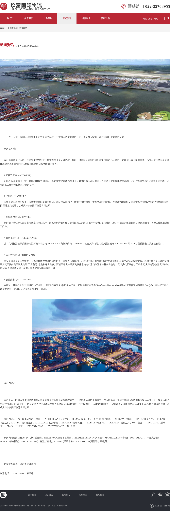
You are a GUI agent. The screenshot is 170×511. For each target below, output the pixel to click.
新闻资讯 (67, 18)
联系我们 (105, 18)
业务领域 (47, 18)
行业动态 (23, 28)
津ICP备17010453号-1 (39, 506)
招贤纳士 (86, 18)
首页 (2, 28)
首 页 (9, 18)
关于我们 (28, 18)
